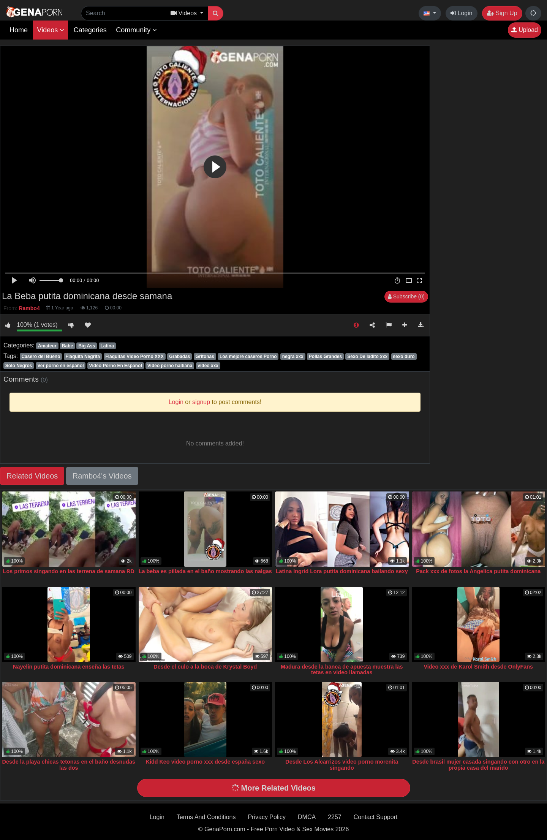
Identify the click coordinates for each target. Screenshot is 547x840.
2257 (334, 817)
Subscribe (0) (406, 296)
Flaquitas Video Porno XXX (134, 356)
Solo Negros (18, 365)
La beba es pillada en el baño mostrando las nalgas (205, 571)
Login (462, 13)
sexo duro (403, 356)
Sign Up (502, 13)
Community (136, 30)
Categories (90, 30)
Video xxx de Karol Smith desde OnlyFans (478, 667)
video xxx (208, 365)
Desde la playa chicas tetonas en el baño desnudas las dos (68, 765)
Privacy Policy (267, 817)
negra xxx (293, 356)
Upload (524, 30)
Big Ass (86, 346)
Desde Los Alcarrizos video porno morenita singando (341, 765)
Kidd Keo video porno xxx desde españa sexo (205, 762)
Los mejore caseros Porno (248, 356)
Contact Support (376, 817)
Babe (67, 346)
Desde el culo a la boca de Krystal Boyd (205, 667)
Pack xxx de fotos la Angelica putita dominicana (478, 571)
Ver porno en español (61, 365)
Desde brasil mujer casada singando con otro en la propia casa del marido (478, 765)
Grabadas (179, 356)
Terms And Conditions (206, 817)
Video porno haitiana (169, 365)
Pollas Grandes (325, 356)
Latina (107, 346)
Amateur (47, 346)
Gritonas (205, 356)
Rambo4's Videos (102, 476)
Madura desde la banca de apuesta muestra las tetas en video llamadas (342, 670)
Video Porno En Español (115, 365)
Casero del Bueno (40, 356)
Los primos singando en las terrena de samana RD (68, 571)
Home (18, 30)
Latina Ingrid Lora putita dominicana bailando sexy (342, 571)
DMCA (307, 817)
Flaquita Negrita (83, 356)
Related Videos (32, 476)
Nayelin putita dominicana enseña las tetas (69, 667)
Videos (50, 30)
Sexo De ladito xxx (367, 356)
